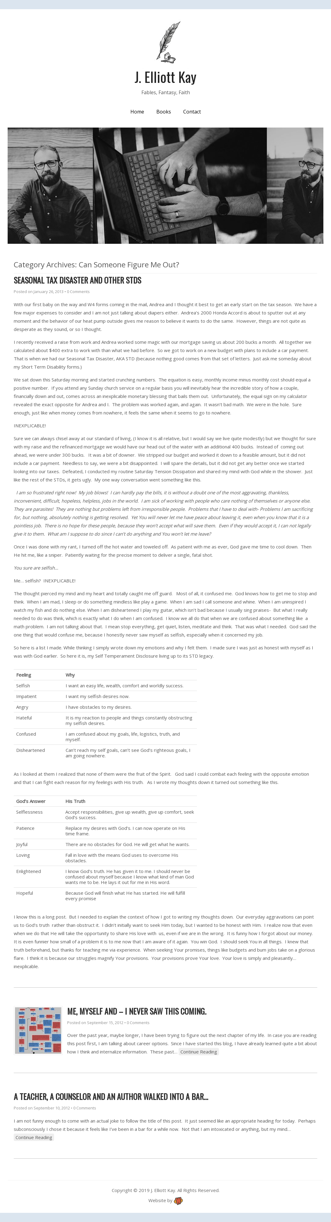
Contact (192, 111)
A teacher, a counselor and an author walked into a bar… (111, 1096)
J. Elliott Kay (165, 76)
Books (163, 111)
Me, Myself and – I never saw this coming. (136, 1011)
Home (137, 111)
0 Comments (78, 291)
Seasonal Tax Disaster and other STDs (77, 280)
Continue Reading (198, 1052)
